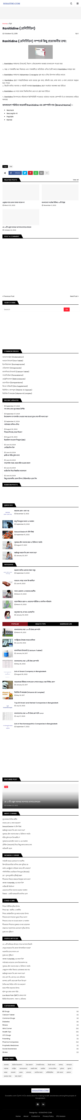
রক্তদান (69, 1072)
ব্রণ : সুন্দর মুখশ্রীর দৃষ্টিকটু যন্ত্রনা (12, 875)
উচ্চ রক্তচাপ (29, 1065)
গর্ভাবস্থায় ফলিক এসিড (11, 424)
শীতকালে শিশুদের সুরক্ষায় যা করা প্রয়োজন (16, 924)
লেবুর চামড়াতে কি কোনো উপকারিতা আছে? (16, 948)
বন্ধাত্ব (5, 1072)
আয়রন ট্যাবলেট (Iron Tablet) (12, 360)
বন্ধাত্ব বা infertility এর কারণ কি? (13, 959)
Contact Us (35, 1116)
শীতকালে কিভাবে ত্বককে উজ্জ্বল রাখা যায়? (16, 879)
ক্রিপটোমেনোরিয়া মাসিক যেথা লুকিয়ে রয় (15, 864)
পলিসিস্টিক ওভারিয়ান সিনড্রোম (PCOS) (15, 872)
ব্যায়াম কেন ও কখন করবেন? (11, 823)
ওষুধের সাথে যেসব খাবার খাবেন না (13, 202)
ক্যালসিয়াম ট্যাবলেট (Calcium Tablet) (15, 371)
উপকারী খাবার (40, 1065)
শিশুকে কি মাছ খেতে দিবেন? (13, 432)
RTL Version (60, 1116)
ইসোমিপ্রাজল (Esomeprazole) (13, 364)
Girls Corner (40, 1028)
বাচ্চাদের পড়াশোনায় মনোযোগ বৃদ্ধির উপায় (16, 928)
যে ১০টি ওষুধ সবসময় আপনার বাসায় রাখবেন (16, 227)
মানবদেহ (28, 1072)
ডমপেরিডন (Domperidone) (12, 382)
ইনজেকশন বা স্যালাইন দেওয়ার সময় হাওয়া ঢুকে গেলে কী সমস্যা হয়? (26, 417)
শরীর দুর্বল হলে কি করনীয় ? (11, 837)
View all (76, 180)
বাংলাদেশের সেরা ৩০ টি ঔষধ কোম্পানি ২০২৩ (28, 713)
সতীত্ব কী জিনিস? (8, 886)
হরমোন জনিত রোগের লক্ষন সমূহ (24, 570)
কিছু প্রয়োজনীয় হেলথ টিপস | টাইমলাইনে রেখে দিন (20, 478)
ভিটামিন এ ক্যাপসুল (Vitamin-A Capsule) (17, 390)
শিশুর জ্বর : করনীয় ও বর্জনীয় (11, 910)
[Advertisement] (40, 13)
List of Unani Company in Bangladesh (30, 671)
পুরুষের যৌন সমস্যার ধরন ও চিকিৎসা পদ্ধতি (28, 542)
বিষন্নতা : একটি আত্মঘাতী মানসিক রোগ (15, 894)
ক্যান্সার (61, 1065)
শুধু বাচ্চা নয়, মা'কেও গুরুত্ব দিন (24, 612)
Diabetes (40, 1021)
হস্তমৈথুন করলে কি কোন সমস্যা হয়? (25, 553)
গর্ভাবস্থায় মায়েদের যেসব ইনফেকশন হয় (14, 962)
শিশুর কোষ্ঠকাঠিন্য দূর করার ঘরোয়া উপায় (15, 913)
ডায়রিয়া (43, 1069)
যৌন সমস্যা (60, 1072)
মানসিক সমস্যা (38, 1072)
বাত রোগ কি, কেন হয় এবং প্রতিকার (13, 977)
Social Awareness (40, 1049)
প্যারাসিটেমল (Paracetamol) (12, 375)
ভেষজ (21, 1072)
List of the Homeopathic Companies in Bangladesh (35, 724)
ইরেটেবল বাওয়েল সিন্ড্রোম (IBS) (14, 440)
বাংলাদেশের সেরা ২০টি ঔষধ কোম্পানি (26, 661)
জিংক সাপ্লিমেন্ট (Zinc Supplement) (15, 386)
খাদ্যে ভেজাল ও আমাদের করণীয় (24, 591)
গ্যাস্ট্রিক (14, 1069)
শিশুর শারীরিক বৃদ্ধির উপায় (11, 906)
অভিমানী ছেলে (7, 848)
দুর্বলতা (62, 1069)
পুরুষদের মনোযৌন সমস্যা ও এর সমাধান (15, 841)
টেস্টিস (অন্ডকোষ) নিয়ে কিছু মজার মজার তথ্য (17, 845)
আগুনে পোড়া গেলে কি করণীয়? (24, 581)
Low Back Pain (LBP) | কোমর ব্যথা (14, 995)
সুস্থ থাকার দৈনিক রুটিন (9, 819)
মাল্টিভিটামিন (49, 1072)
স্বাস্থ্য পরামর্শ (18, 1076)
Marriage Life (66, 624)
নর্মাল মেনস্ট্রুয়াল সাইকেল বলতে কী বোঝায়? (16, 868)
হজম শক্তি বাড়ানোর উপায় (10, 988)
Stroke (40, 1052)
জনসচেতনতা (23, 1069)
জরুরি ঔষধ (34, 1069)
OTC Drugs (40, 1035)
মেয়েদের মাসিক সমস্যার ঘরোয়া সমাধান (14, 890)
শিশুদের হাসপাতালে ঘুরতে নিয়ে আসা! (14, 917)
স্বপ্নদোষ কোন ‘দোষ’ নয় (21, 511)
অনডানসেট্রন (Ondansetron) (13, 357)
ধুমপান (69, 1069)
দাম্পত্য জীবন (52, 1069)
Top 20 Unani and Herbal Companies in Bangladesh (36, 703)
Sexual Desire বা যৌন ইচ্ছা (24, 532)
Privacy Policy (48, 1116)
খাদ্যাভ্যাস (69, 1065)
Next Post (73, 296)
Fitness (40, 1025)
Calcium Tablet (40, 1015)
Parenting (40, 1038)
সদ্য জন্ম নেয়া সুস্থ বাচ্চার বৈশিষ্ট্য (14, 409)
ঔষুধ (10, 23)
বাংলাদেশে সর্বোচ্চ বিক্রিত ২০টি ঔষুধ (53, 202)
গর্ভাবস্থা (6, 1069)
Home (4, 23)
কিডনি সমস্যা (51, 1065)
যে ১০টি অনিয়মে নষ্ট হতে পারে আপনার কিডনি (17, 944)
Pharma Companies (40, 1042)
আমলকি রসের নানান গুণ (10, 951)
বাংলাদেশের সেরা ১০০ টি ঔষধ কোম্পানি (27, 629)
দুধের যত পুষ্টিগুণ (7, 932)
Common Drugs (40, 1018)
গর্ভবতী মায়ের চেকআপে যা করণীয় (13, 861)
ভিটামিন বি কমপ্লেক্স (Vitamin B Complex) (29, 692)
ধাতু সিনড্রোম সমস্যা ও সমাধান (24, 521)
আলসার (6, 1065)
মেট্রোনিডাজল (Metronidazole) (13, 379)
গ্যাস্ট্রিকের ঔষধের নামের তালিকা (24, 640)
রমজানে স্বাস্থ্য (7, 1076)
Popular (15, 624)
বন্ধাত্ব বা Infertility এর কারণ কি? (13, 883)
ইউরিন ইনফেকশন (17, 1065)
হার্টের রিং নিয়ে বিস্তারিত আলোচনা (15, 471)
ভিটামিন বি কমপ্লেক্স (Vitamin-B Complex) (17, 393)
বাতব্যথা (13, 1072)
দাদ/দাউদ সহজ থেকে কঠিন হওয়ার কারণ (17, 463)
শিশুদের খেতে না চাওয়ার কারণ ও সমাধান (15, 921)
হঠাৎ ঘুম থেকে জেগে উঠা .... (11, 991)
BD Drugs (40, 1011)
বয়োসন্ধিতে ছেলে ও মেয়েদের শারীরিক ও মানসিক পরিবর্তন (32, 602)
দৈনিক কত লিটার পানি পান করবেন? (13, 984)
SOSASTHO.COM (45, 1112)
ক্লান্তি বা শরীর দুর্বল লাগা (12, 455)
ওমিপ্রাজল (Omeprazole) (11, 368)
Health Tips (40, 624)
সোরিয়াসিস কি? (9, 447)
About (26, 1116)
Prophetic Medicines (40, 1045)
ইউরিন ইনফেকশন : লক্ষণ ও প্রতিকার (14, 999)
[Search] (33, 309)
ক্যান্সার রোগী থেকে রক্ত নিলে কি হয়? (14, 980)
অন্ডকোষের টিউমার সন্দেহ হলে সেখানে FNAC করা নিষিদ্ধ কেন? (34, 682)
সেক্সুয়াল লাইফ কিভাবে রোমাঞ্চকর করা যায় (16, 970)
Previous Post (9, 296)
